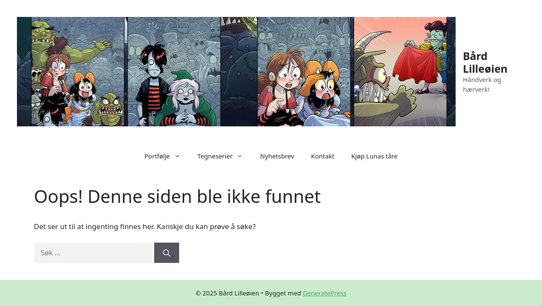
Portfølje (166, 156)
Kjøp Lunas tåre (374, 156)
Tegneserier (224, 156)
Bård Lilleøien (485, 62)
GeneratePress (324, 293)
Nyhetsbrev (277, 156)
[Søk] (166, 253)
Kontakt (323, 156)
